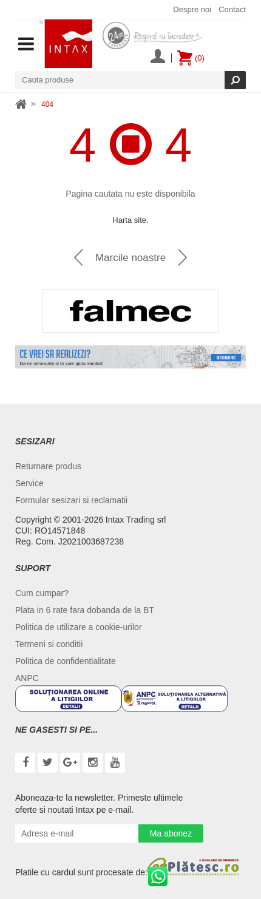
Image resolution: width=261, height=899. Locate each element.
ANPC (27, 678)
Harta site (129, 220)
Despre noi (192, 9)
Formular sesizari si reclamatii (71, 500)
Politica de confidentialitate (65, 661)
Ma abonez (171, 833)
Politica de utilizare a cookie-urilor (78, 627)
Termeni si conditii (49, 644)
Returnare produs (48, 466)
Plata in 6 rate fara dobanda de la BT (84, 610)
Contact (232, 9)
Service (29, 483)
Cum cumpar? (42, 593)
